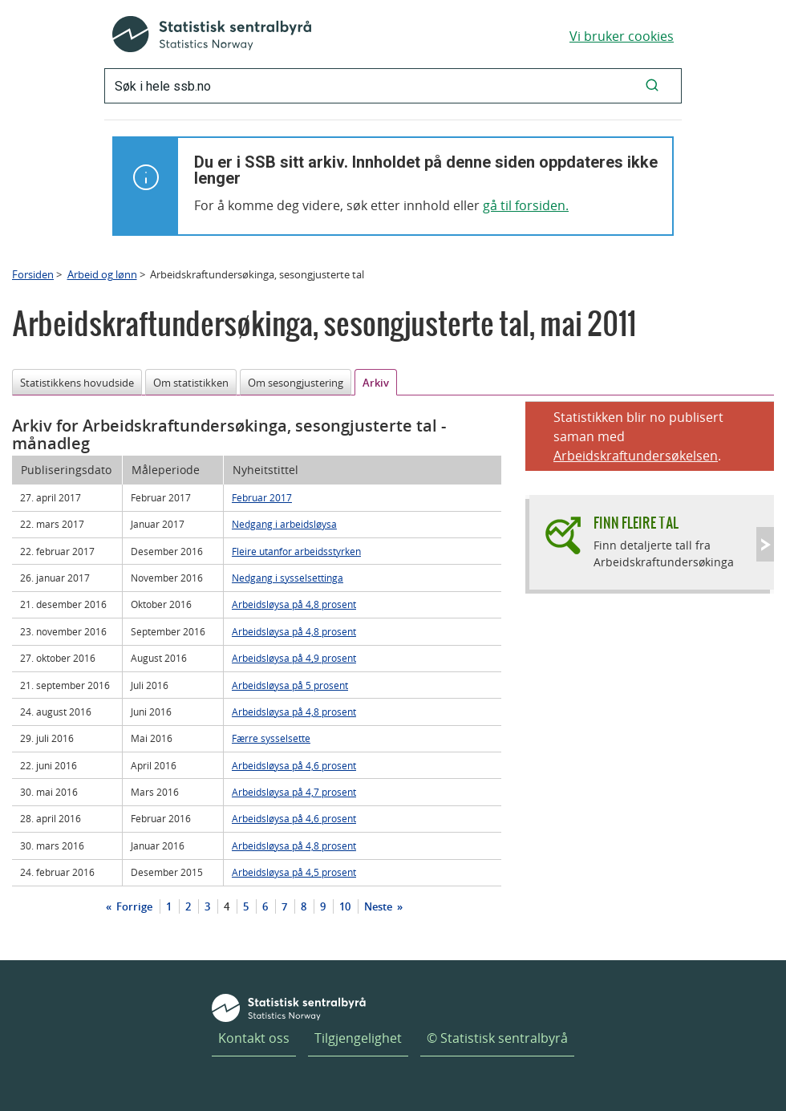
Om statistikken (191, 382)
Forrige (133, 906)
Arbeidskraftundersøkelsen (635, 455)
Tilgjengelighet (358, 1038)
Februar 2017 (262, 497)
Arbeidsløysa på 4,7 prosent (294, 791)
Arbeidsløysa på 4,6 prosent (294, 765)
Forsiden (33, 274)
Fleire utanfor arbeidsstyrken (296, 551)
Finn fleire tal (636, 523)
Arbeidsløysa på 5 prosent (290, 685)
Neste (379, 906)
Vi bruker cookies (621, 36)
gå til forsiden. (526, 205)
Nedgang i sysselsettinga (287, 577)
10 (344, 906)
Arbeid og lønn (102, 274)
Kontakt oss (254, 1038)
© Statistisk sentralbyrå (497, 1038)
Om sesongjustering (295, 382)
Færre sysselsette (271, 738)
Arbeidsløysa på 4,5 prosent (294, 872)
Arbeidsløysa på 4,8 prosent (294, 604)
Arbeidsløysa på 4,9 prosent (294, 657)
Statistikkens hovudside (77, 382)
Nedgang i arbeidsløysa (284, 523)
